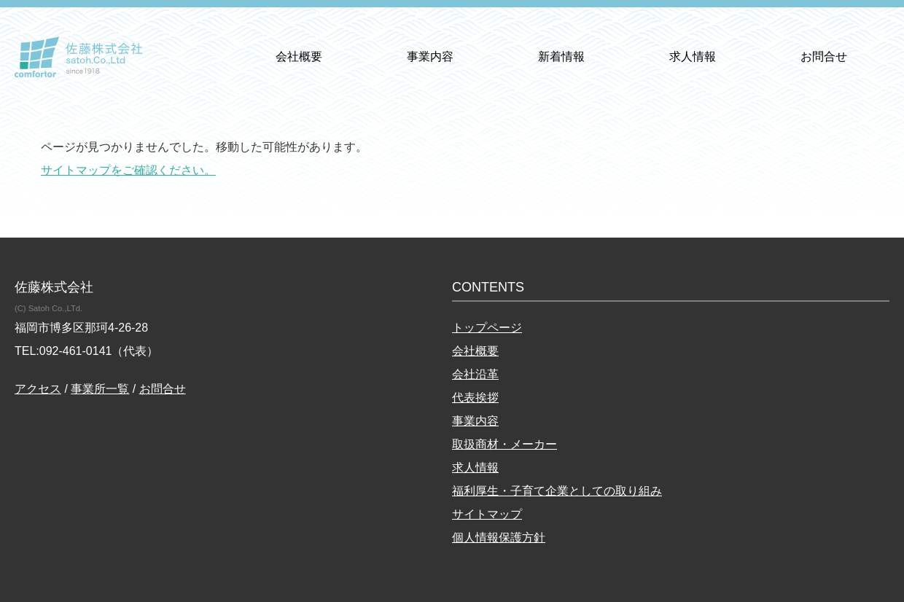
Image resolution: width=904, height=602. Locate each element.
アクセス (38, 389)
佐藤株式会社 (79, 56)
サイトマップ (487, 514)
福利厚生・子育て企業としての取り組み (557, 491)
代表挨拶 (475, 397)
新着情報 (561, 56)
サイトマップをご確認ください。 (128, 170)
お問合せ (823, 56)
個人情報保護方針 (498, 537)
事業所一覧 (100, 389)
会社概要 (299, 56)
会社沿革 (475, 374)
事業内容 (430, 56)
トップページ (487, 327)
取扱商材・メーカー (504, 444)
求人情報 (692, 56)
